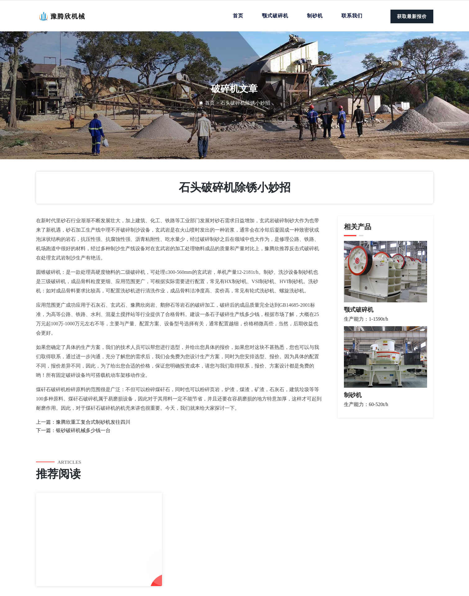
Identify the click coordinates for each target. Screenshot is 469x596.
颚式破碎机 (275, 15)
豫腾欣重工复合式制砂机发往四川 (93, 422)
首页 (238, 15)
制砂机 (315, 15)
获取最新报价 (412, 16)
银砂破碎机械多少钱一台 (83, 430)
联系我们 (352, 15)
